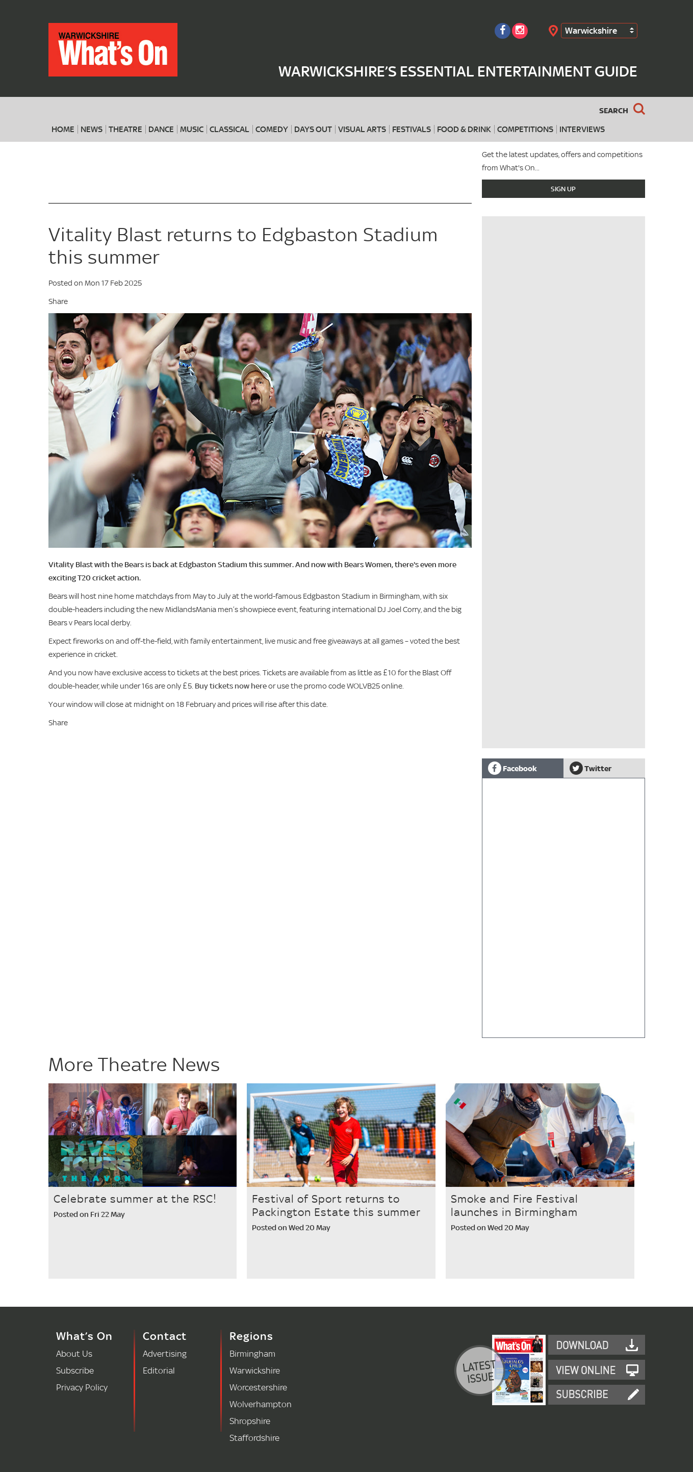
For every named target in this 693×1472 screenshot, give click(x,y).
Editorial (159, 1370)
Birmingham (252, 1353)
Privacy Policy (82, 1387)
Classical (229, 129)
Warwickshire (591, 30)
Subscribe (75, 1370)
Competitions (525, 129)
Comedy (271, 129)
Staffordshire (254, 1437)
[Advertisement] (563, 677)
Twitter (590, 768)
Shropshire (249, 1420)
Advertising (165, 1353)
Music (191, 129)
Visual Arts (362, 129)
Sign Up (563, 189)
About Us (74, 1353)
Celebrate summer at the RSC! (135, 1198)
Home (63, 129)
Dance (161, 129)
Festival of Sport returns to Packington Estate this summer (336, 1205)
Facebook (512, 768)
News (91, 129)
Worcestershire (258, 1387)
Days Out (313, 129)
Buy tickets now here (231, 686)
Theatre (125, 129)
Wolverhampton (260, 1404)
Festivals (411, 129)
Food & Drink (464, 129)
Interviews (582, 129)
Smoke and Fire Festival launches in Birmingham (514, 1205)
